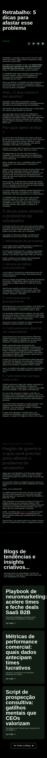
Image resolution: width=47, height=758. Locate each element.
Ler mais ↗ (11, 623)
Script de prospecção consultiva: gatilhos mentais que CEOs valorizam (21, 707)
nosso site (26, 512)
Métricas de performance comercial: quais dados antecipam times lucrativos (21, 652)
